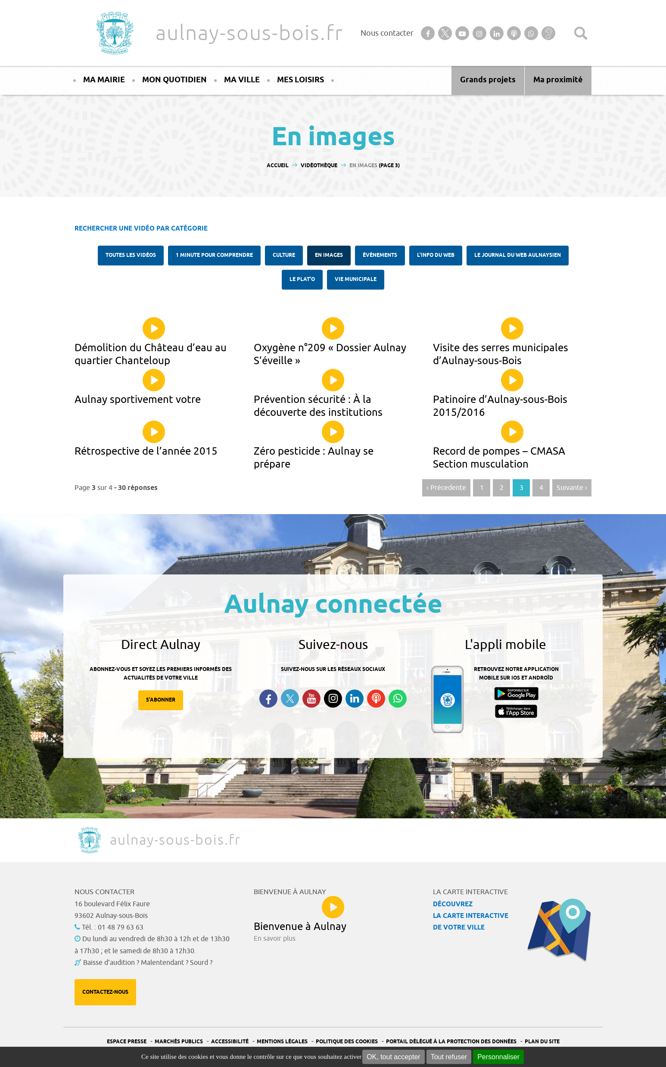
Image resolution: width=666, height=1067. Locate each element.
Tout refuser (449, 1057)
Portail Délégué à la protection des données (451, 1041)
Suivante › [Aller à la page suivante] (572, 488)
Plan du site (542, 1041)
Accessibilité (230, 1041)
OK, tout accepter (393, 1057)
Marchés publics (179, 1041)
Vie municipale (356, 279)
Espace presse (126, 1041)
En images (329, 255)
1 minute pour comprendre (214, 255)
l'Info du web (435, 255)
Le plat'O (302, 279)
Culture (284, 255)
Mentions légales (282, 1041)
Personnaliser (498, 1057)
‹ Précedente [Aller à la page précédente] (446, 488)
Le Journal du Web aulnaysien (517, 255)
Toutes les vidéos (131, 255)
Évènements (380, 255)
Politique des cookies (347, 1041)
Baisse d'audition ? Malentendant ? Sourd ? (147, 962)
